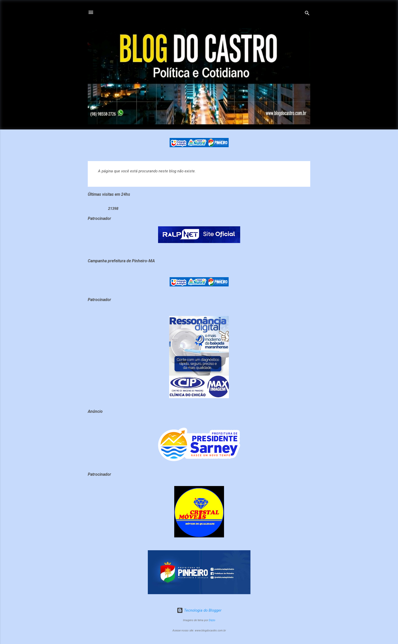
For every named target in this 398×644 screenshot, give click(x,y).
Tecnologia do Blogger (199, 610)
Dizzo (212, 620)
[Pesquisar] (307, 14)
